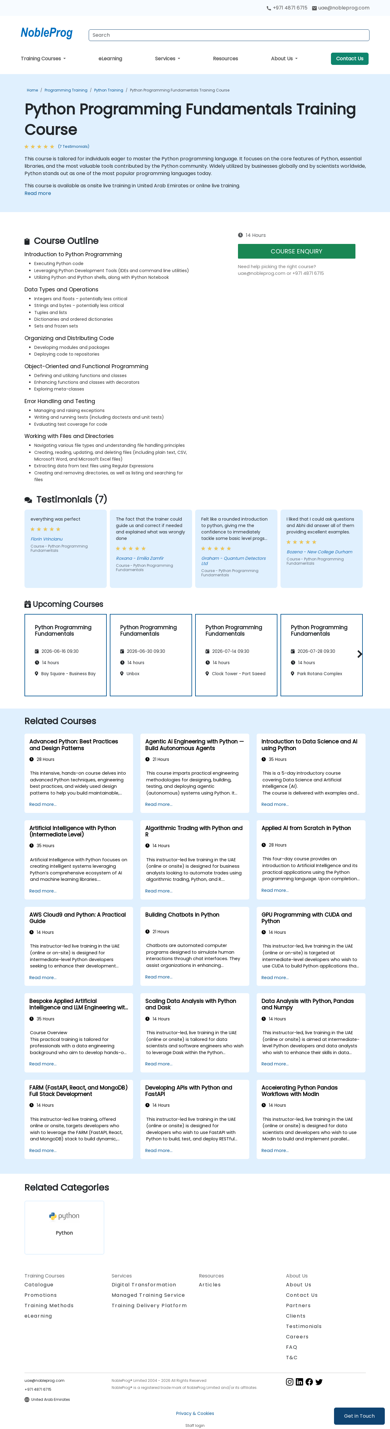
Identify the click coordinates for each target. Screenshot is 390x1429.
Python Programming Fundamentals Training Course (179, 90)
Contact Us (349, 58)
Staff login (195, 1425)
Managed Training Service (148, 1295)
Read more (37, 193)
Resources (225, 58)
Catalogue (39, 1284)
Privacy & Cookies (195, 1413)
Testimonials (304, 1326)
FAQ (292, 1347)
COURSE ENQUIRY (296, 251)
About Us (282, 58)
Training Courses (41, 58)
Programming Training (66, 90)
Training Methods (49, 1305)
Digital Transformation (144, 1284)
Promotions (40, 1295)
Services (165, 58)
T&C (292, 1357)
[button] (358, 654)
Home (32, 90)
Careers (297, 1336)
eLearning (110, 58)
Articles (210, 1284)
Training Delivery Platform (149, 1305)
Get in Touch (359, 1416)
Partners (298, 1305)
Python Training (108, 90)
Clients (296, 1315)
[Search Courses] (229, 35)
